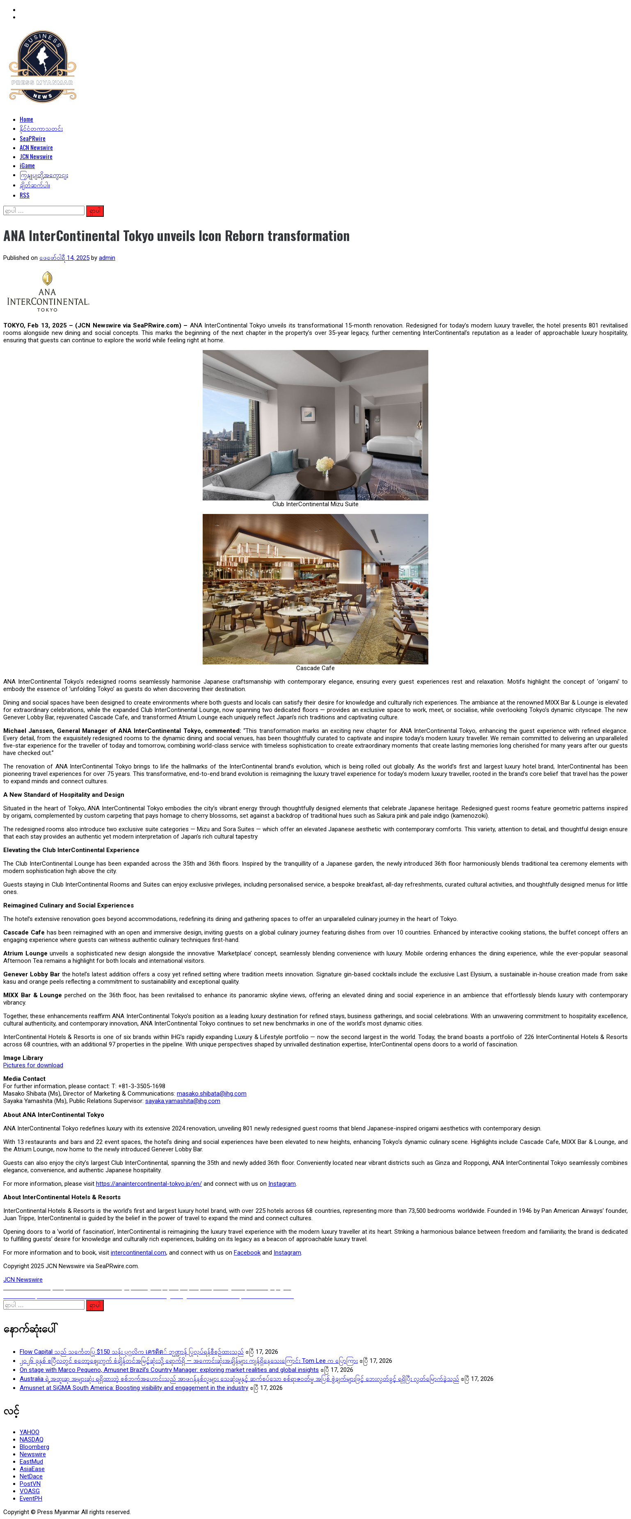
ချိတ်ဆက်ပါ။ (35, 184)
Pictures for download (33, 1065)
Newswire (33, 1454)
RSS (25, 194)
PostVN (30, 1483)
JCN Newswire (36, 156)
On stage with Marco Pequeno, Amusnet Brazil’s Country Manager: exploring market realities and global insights (169, 1369)
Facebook (247, 1252)
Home (26, 118)
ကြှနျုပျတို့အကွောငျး (44, 174)
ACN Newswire (36, 147)
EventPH (31, 1498)
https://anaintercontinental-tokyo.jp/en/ (149, 1183)
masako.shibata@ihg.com (212, 1093)
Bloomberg (34, 1447)
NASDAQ (31, 1439)
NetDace (31, 1476)
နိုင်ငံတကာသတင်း (41, 127)
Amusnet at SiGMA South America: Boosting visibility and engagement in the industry (134, 1388)
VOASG (30, 1491)
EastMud (31, 1461)
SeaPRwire (33, 138)
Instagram (282, 1183)
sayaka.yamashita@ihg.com (182, 1101)
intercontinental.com (138, 1252)
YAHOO (29, 1432)
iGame (27, 165)
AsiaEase (32, 1469)
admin (107, 258)
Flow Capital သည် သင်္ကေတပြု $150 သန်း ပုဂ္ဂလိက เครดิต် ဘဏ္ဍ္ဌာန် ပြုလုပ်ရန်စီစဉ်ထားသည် (132, 1351)
